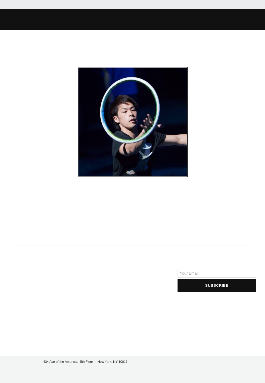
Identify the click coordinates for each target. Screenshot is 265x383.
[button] (188, 19)
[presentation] (217, 303)
